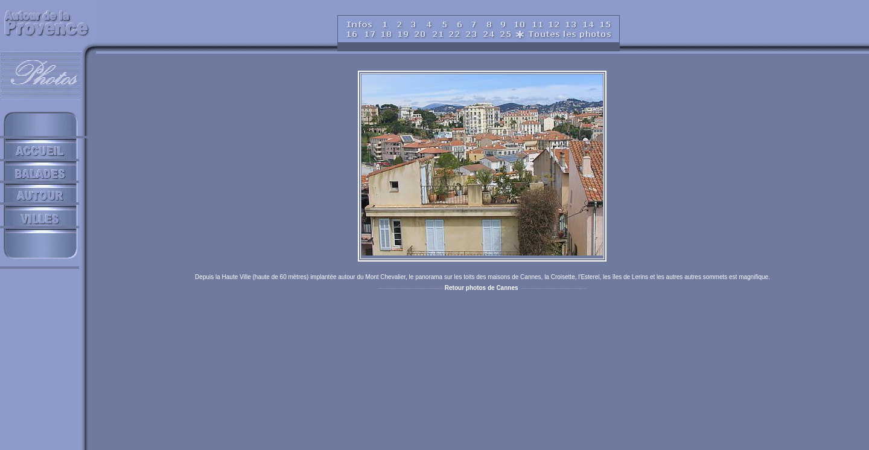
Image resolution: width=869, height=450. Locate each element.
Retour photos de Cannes (481, 287)
